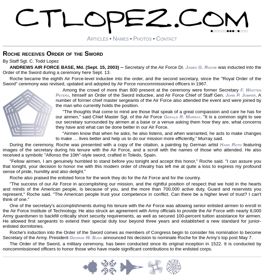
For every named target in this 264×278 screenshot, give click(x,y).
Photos (142, 38)
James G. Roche (201, 67)
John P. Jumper (240, 95)
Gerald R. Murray (182, 116)
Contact (166, 38)
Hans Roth (231, 144)
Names (121, 38)
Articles (97, 38)
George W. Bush (86, 237)
